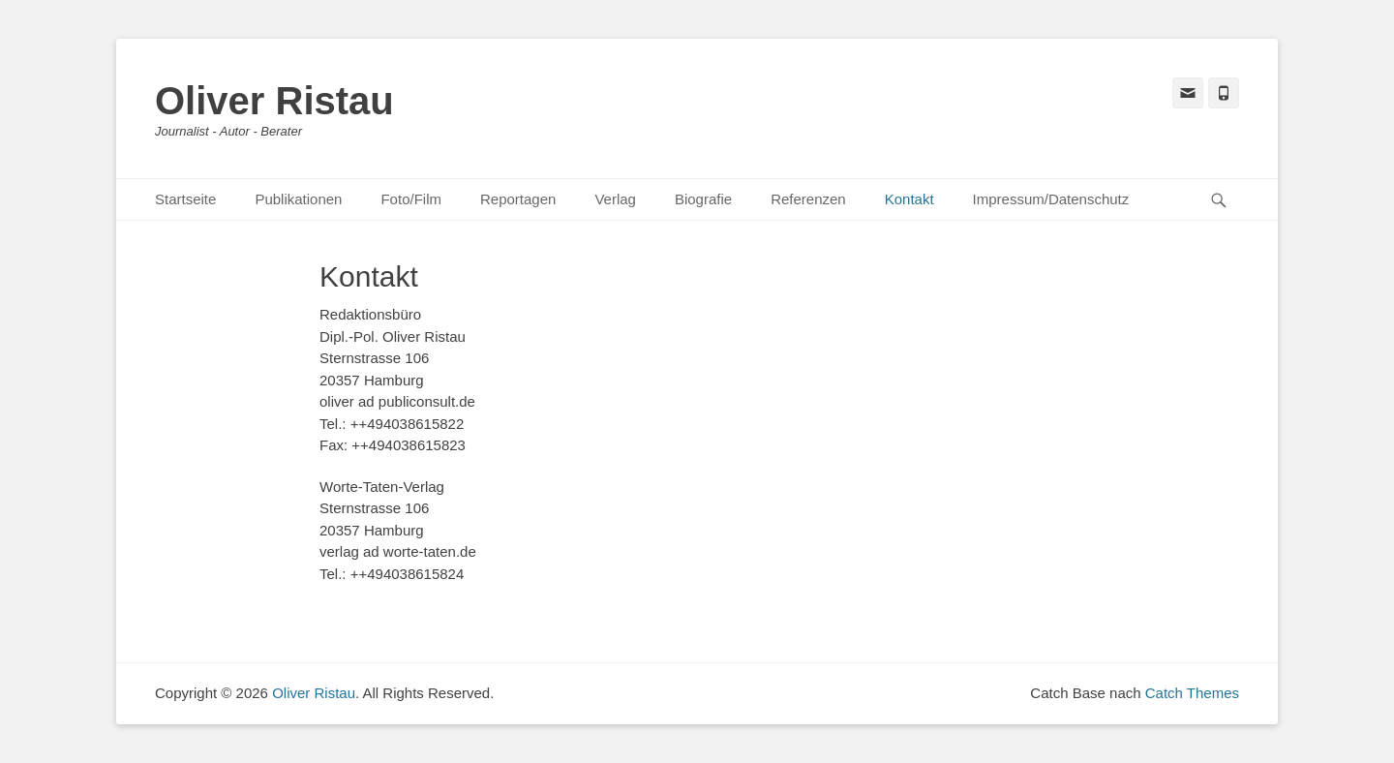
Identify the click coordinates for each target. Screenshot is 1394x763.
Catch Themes (1192, 693)
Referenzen (808, 199)
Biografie (703, 199)
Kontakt (909, 199)
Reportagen (518, 199)
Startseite (185, 199)
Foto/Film (410, 199)
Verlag (615, 199)
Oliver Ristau (274, 100)
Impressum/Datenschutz (1051, 199)
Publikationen (298, 199)
